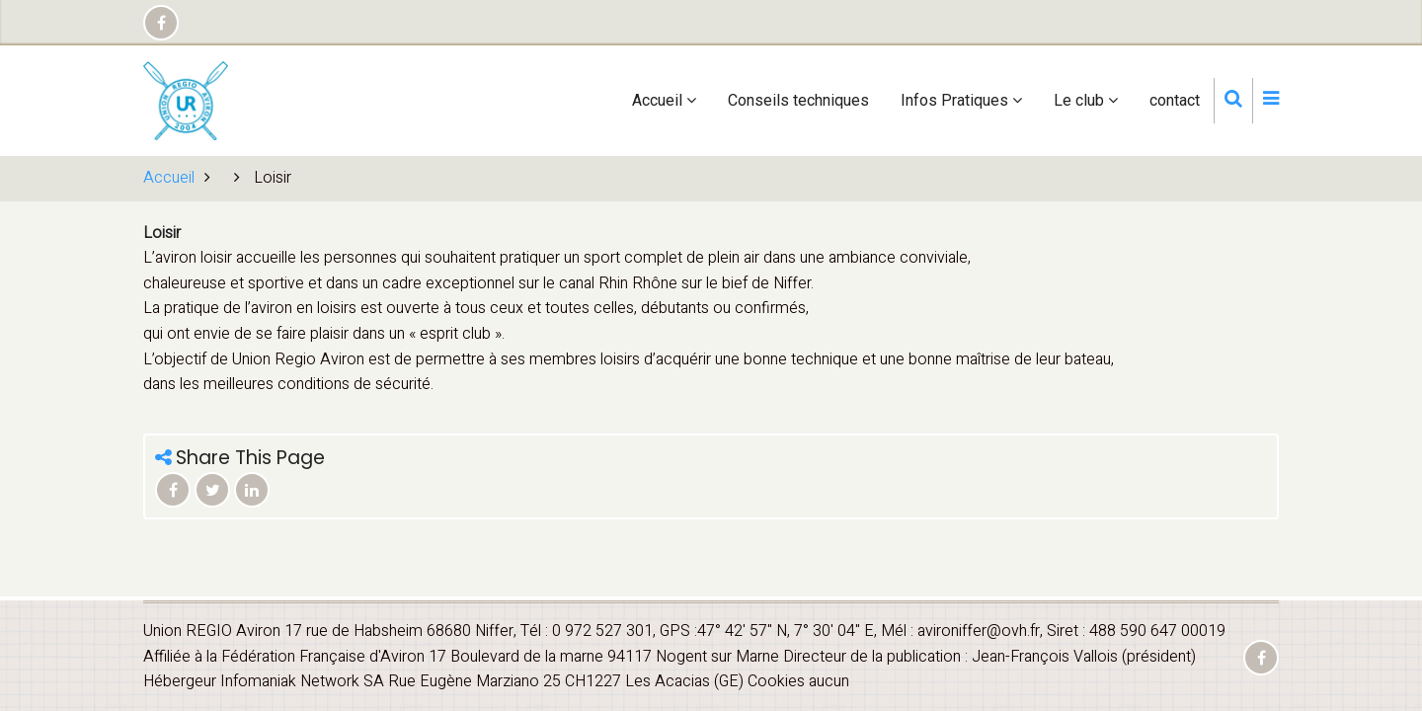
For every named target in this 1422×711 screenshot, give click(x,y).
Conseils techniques (798, 100)
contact (1174, 100)
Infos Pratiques (961, 100)
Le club (1086, 100)
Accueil (664, 100)
